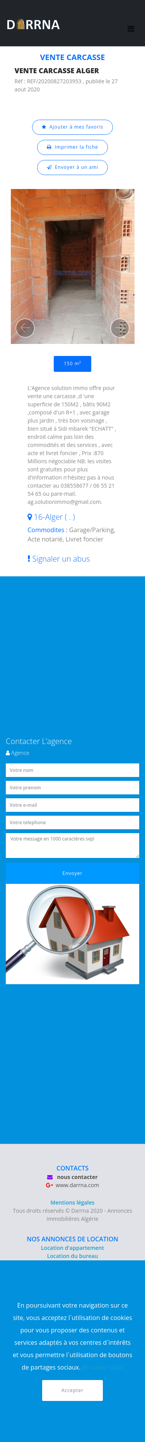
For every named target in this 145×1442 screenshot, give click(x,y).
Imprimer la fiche (72, 147)
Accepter (72, 1390)
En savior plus (103, 1367)
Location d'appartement (72, 1247)
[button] (25, 328)
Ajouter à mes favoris (73, 127)
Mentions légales (73, 1202)
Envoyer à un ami (73, 167)
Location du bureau (72, 1256)
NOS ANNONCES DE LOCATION (72, 1239)
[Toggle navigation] (131, 23)
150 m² (72, 363)
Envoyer (73, 873)
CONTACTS (72, 1168)
